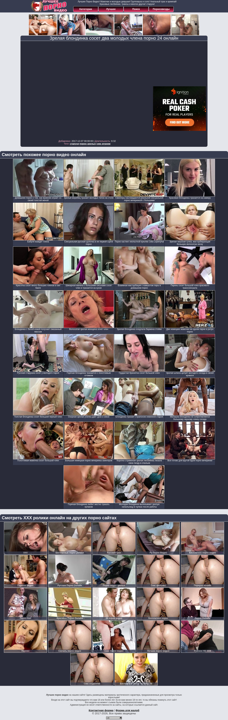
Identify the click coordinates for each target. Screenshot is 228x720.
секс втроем (103, 143)
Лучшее (111, 9)
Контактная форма (101, 710)
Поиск (136, 9)
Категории (85, 9)
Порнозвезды (161, 9)
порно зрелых (88, 143)
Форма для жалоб (127, 710)
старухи (74, 143)
